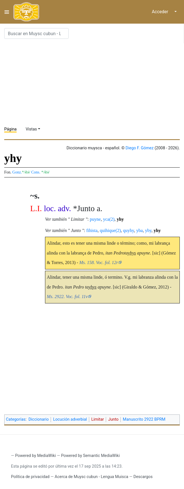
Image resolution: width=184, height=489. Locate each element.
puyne (95, 219)
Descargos (142, 476)
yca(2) (109, 219)
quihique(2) (110, 230)
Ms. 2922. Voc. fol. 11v (67, 296)
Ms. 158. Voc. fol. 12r (98, 262)
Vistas (31, 129)
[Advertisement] (94, 82)
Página (10, 129)
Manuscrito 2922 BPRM (144, 419)
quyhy (128, 230)
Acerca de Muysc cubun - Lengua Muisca (91, 476)
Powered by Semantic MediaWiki (90, 455)
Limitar (97, 419)
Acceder (160, 11)
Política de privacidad (30, 476)
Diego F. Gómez (139, 148)
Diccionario (38, 419)
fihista (92, 230)
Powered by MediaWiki (35, 455)
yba (139, 230)
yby (148, 230)
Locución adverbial (70, 419)
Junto (113, 419)
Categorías (16, 419)
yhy (120, 219)
